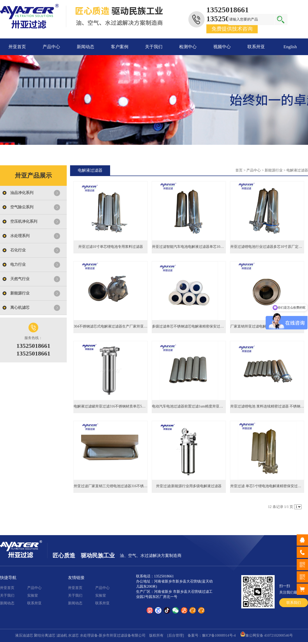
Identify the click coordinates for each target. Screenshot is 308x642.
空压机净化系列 (23, 221)
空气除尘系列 (21, 207)
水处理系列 (20, 236)
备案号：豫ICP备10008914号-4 (212, 635)
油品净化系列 (21, 193)
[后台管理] (175, 635)
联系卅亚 (256, 46)
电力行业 (18, 264)
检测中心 (188, 46)
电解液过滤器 (297, 170)
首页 (239, 170)
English (290, 46)
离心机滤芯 (20, 307)
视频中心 (222, 46)
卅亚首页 (17, 46)
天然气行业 (20, 279)
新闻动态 (85, 46)
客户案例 (119, 46)
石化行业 (18, 250)
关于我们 (153, 46)
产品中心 (51, 46)
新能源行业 (20, 293)
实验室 (32, 595)
